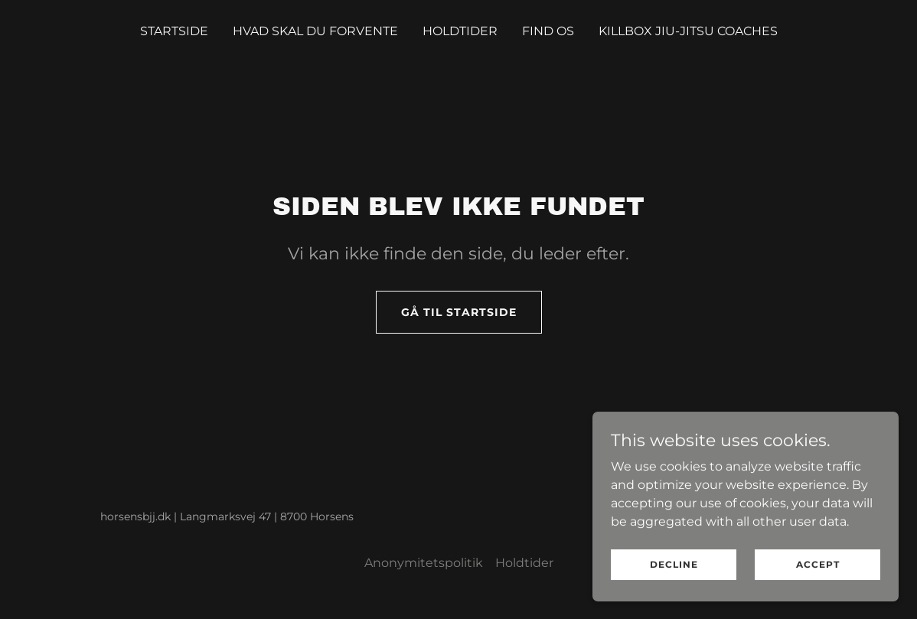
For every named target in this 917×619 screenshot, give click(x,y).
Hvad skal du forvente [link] (315, 31)
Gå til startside (459, 312)
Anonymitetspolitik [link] (423, 562)
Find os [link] (548, 31)
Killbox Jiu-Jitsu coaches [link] (688, 31)
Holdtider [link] (460, 31)
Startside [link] (174, 31)
